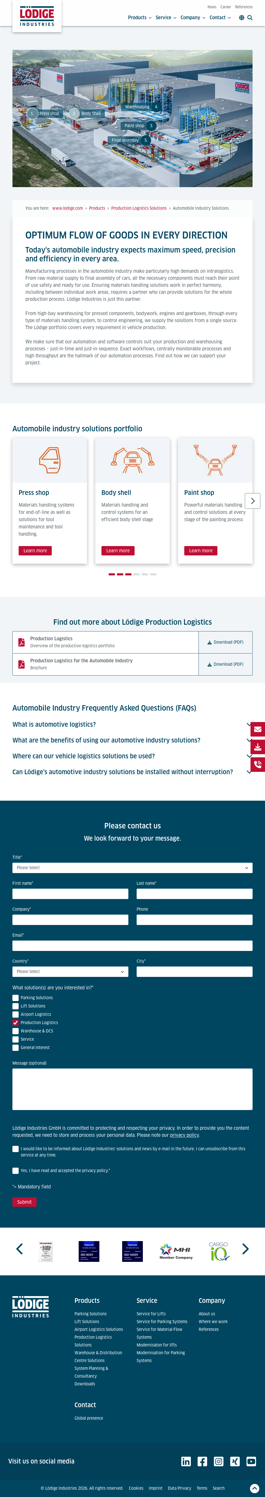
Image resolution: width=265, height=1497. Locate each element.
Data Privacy (179, 1488)
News (212, 7)
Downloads (85, 1384)
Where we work (213, 1321)
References (244, 7)
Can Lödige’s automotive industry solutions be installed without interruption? (132, 772)
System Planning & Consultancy (91, 1372)
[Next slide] (252, 501)
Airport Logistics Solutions (99, 1329)
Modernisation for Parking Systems (161, 1356)
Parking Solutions (91, 1313)
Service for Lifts (151, 1313)
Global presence (89, 1418)
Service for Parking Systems (162, 1321)
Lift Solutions (87, 1321)
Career (225, 7)
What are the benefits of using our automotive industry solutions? (132, 740)
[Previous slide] (20, 1249)
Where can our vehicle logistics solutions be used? (132, 756)
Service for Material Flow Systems (159, 1333)
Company (193, 17)
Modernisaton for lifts (157, 1345)
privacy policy (184, 1135)
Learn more (35, 550)
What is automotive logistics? (132, 724)
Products (140, 17)
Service (166, 17)
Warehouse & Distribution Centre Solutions (98, 1356)
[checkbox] (132, 1024)
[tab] (112, 574)
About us (207, 1313)
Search (219, 1488)
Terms (202, 1488)
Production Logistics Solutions (93, 1341)
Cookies (136, 1488)
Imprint (156, 1488)
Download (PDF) (226, 642)
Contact (220, 17)
